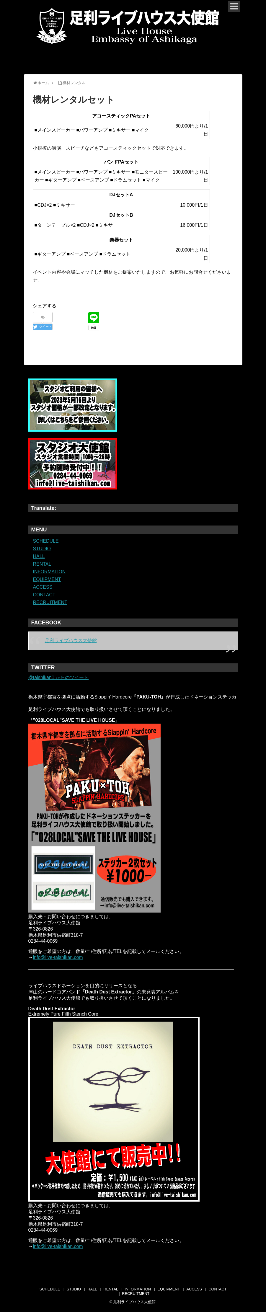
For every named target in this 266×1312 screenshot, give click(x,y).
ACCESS (43, 587)
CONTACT (44, 594)
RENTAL (42, 564)
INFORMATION (49, 571)
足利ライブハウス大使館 (71, 640)
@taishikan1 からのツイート (58, 677)
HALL (39, 556)
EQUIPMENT (47, 579)
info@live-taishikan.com (58, 957)
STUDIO (42, 548)
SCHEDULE (46, 541)
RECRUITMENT (50, 602)
